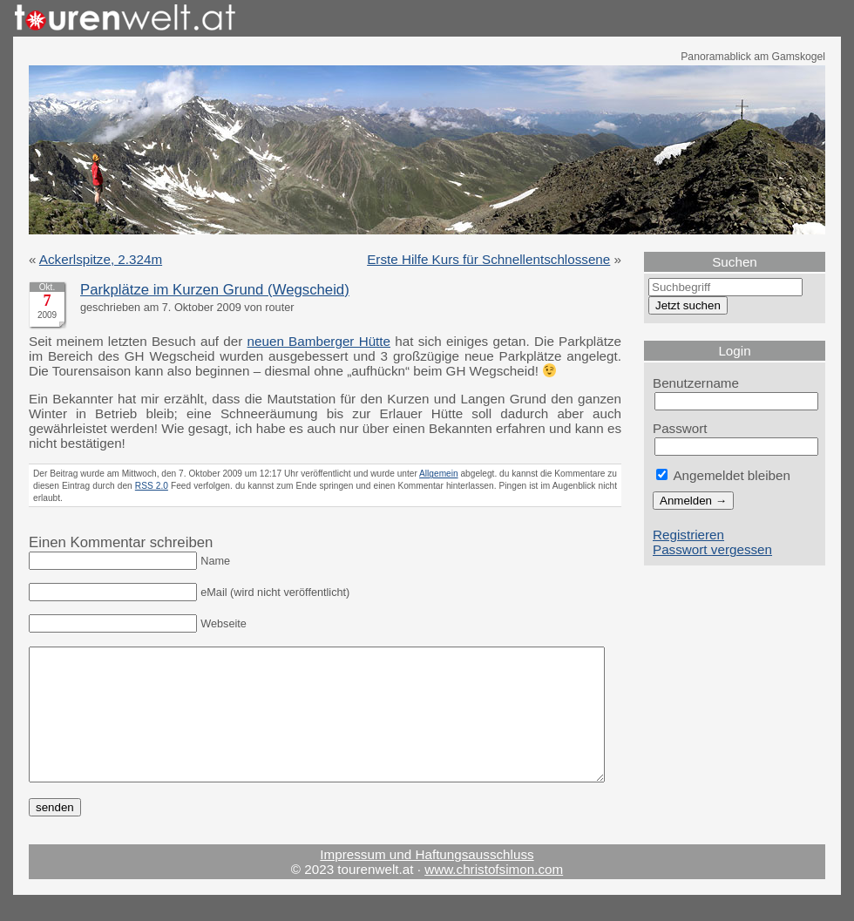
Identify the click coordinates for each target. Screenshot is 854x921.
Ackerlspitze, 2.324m (100, 259)
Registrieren (688, 534)
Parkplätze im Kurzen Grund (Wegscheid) (214, 289)
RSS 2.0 (151, 486)
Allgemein (438, 473)
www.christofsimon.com (493, 895)
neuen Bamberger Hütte (318, 341)
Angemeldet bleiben (723, 475)
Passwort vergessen (712, 549)
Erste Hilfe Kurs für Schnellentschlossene (488, 259)
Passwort (680, 428)
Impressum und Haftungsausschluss (426, 880)
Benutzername (696, 383)
